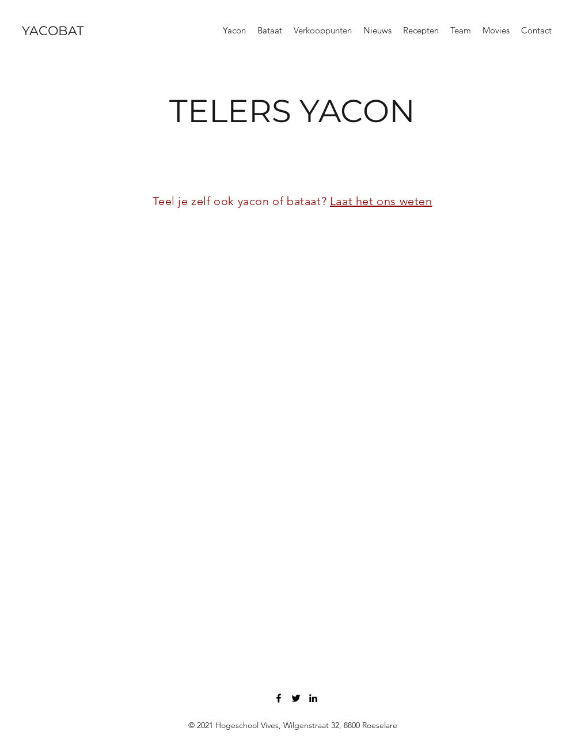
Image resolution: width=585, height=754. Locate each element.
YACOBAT (53, 31)
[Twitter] (296, 698)
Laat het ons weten (381, 201)
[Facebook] (278, 698)
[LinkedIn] (313, 698)
